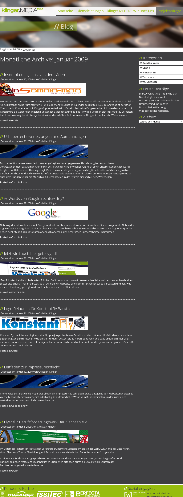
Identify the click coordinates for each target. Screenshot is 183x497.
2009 (25, 49)
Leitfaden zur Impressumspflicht (32, 367)
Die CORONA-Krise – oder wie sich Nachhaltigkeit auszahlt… (158, 95)
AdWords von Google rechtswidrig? (34, 198)
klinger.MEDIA (118, 11)
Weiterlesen (119, 115)
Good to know (19, 182)
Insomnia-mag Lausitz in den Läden (34, 74)
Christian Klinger (47, 79)
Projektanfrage (169, 11)
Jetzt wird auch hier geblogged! (30, 253)
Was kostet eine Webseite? (154, 110)
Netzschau (149, 72)
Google (42, 225)
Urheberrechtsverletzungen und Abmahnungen (45, 136)
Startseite (65, 11)
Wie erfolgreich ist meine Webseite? (159, 100)
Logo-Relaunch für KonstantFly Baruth (37, 308)
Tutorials (148, 77)
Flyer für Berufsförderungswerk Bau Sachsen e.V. (46, 422)
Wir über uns (143, 11)
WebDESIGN (18, 292)
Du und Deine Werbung (152, 107)
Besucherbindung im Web (153, 104)
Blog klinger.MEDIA (10, 49)
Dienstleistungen (90, 11)
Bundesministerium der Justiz (103, 397)
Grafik (14, 120)
